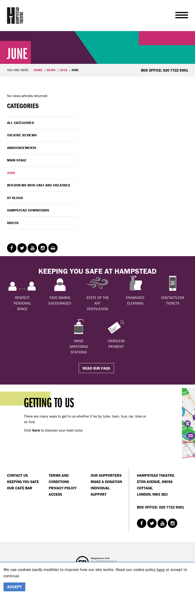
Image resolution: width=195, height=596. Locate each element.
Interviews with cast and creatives (38, 185)
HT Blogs (15, 198)
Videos (13, 223)
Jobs (11, 173)
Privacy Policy (62, 488)
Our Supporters (106, 475)
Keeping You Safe (23, 481)
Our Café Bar (19, 488)
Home (38, 70)
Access (55, 494)
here (161, 569)
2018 (63, 70)
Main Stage (17, 160)
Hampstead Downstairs (28, 210)
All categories (20, 122)
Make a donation (106, 481)
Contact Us (17, 475)
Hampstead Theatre (15, 15)
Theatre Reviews (22, 135)
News (51, 70)
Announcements (21, 147)
